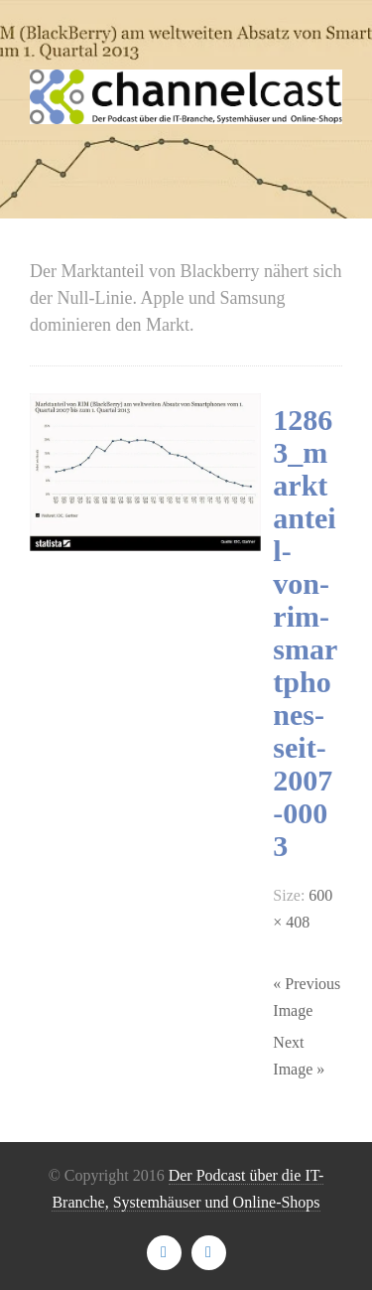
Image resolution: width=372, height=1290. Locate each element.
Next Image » (298, 1055)
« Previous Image (306, 997)
